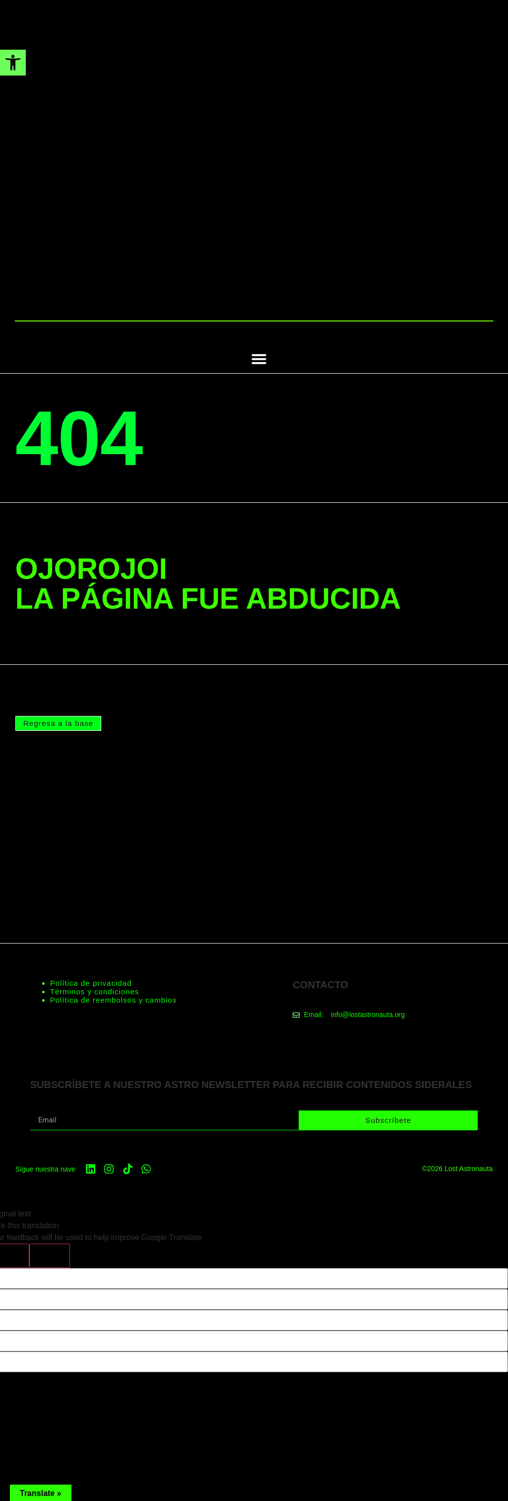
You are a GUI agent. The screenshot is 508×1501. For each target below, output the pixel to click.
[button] (259, 359)
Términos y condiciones (94, 991)
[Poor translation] (49, 1255)
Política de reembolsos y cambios (113, 999)
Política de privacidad (91, 982)
